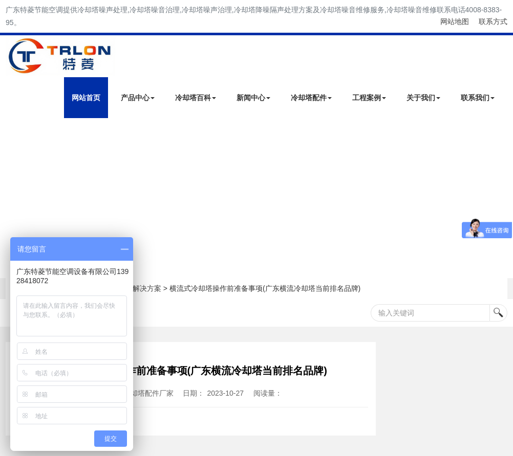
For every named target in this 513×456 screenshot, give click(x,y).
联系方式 (493, 21)
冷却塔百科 (195, 98)
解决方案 (147, 288)
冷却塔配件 (311, 98)
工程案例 (369, 98)
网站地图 (454, 21)
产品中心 (138, 98)
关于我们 (423, 98)
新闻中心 (253, 98)
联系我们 (478, 98)
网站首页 (86, 98)
